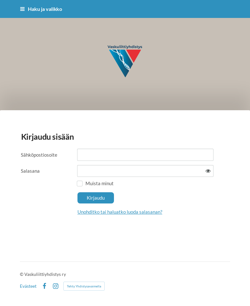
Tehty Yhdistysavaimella (84, 286)
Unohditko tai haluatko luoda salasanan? (119, 212)
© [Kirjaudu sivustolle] (22, 274)
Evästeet (28, 286)
